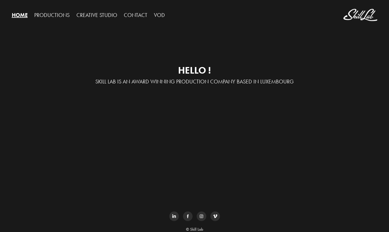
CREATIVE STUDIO (96, 15)
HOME (20, 15)
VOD (159, 15)
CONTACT (135, 15)
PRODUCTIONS (52, 15)
